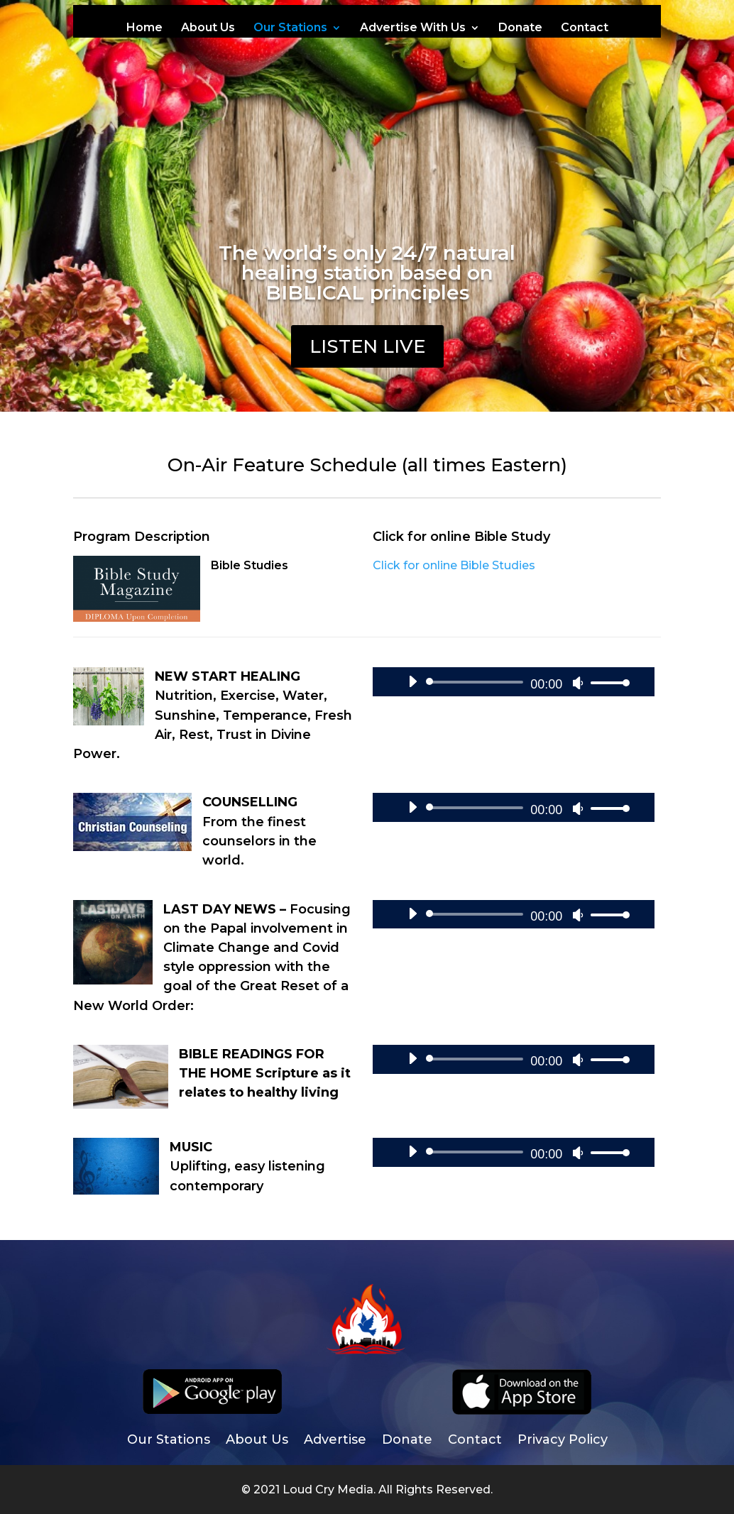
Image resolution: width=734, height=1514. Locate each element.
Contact (584, 28)
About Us (208, 28)
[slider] (477, 682)
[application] (513, 682)
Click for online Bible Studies (454, 565)
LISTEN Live (367, 346)
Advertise (335, 1441)
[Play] (412, 681)
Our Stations (290, 28)
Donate (520, 28)
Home (144, 28)
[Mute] (577, 682)
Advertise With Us (413, 28)
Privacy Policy (562, 1441)
